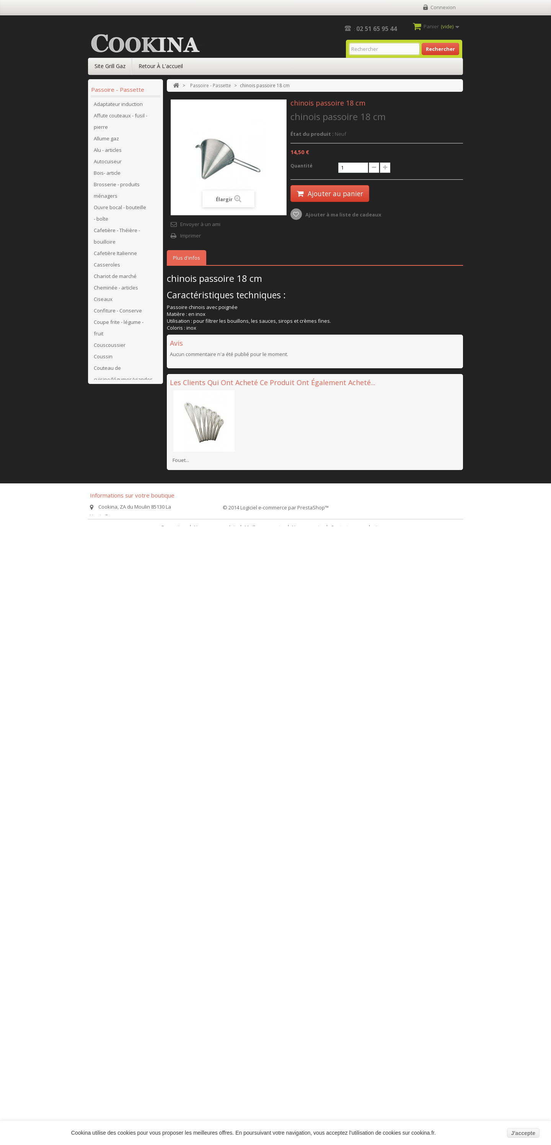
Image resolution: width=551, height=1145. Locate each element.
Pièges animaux (112, 967)
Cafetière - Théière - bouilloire (117, 238)
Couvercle (105, 416)
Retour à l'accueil (161, 66)
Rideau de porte (112, 841)
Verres (101, 909)
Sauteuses (106, 1024)
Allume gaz (106, 141)
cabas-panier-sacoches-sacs (111, 950)
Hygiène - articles (114, 577)
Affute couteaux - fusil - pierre (120, 124)
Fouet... (181, 460)
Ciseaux (103, 301)
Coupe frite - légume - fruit (118, 330)
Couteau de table (114, 405)
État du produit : (312, 133)
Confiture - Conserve (118, 313)
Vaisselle (104, 898)
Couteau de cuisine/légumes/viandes (123, 376)
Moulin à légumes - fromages (115, 594)
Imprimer (190, 235)
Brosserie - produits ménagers (117, 193)
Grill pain (104, 519)
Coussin (103, 359)
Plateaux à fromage (117, 783)
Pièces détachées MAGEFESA (114, 697)
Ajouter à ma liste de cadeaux (342, 214)
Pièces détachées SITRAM (114, 732)
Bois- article (107, 175)
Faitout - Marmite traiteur (113, 479)
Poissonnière (109, 818)
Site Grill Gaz (110, 66)
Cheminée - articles (116, 290)
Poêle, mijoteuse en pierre (117, 801)
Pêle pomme (108, 645)
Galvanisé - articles (116, 508)
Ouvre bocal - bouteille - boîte (120, 216)
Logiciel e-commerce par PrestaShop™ (284, 1118)
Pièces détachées (114, 657)
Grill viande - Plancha (118, 531)
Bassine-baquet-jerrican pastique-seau (120, 996)
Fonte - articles (110, 496)
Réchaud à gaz (111, 829)
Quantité (301, 166)
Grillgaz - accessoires (118, 554)
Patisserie (105, 634)
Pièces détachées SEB (119, 714)
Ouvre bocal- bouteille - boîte (121, 617)
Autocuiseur (108, 164)
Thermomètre (110, 875)
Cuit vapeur (107, 439)
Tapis (100, 863)
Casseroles (107, 267)
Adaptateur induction (118, 106)
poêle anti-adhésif (115, 1013)
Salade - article (111, 852)
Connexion (443, 7)
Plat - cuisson (109, 772)
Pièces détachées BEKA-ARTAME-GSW (116, 674)
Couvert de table (113, 427)
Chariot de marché (115, 278)
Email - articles (110, 462)
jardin (100, 978)
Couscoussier (110, 347)
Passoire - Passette (116, 921)
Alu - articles (108, 152)
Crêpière (104, 932)
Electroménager (112, 450)
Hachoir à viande (113, 565)
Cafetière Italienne (115, 255)
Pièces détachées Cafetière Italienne (115, 755)
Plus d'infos (186, 257)
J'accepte (523, 1133)
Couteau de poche (115, 393)
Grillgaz (102, 542)
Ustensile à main (113, 886)
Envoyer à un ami (200, 224)
